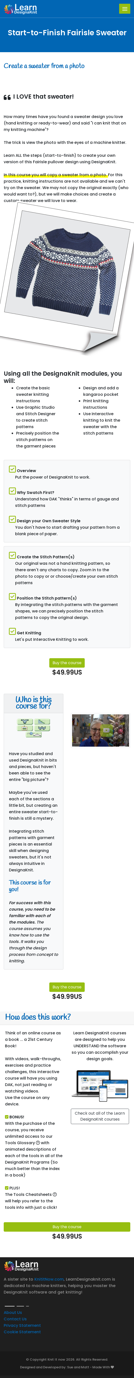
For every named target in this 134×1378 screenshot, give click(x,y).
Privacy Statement (22, 1325)
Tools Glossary (22, 1143)
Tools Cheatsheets (35, 1194)
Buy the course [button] (67, 663)
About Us (13, 1312)
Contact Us (15, 1319)
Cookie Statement (22, 1332)
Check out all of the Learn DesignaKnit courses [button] (100, 1116)
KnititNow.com (49, 1279)
